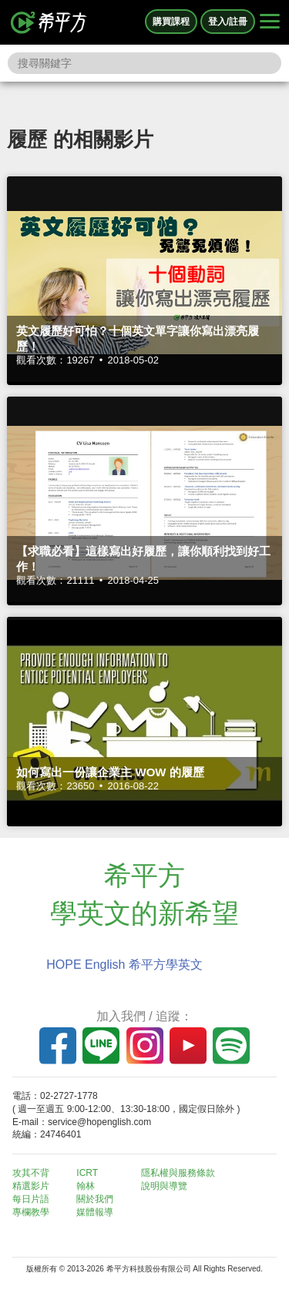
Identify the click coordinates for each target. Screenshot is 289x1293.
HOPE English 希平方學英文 (124, 964)
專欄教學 (30, 1212)
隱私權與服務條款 (178, 1172)
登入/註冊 (227, 21)
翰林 (85, 1186)
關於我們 (94, 1199)
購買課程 (171, 21)
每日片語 (30, 1199)
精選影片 (30, 1186)
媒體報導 (94, 1212)
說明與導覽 (164, 1186)
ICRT (87, 1172)
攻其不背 (30, 1172)
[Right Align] (270, 22)
